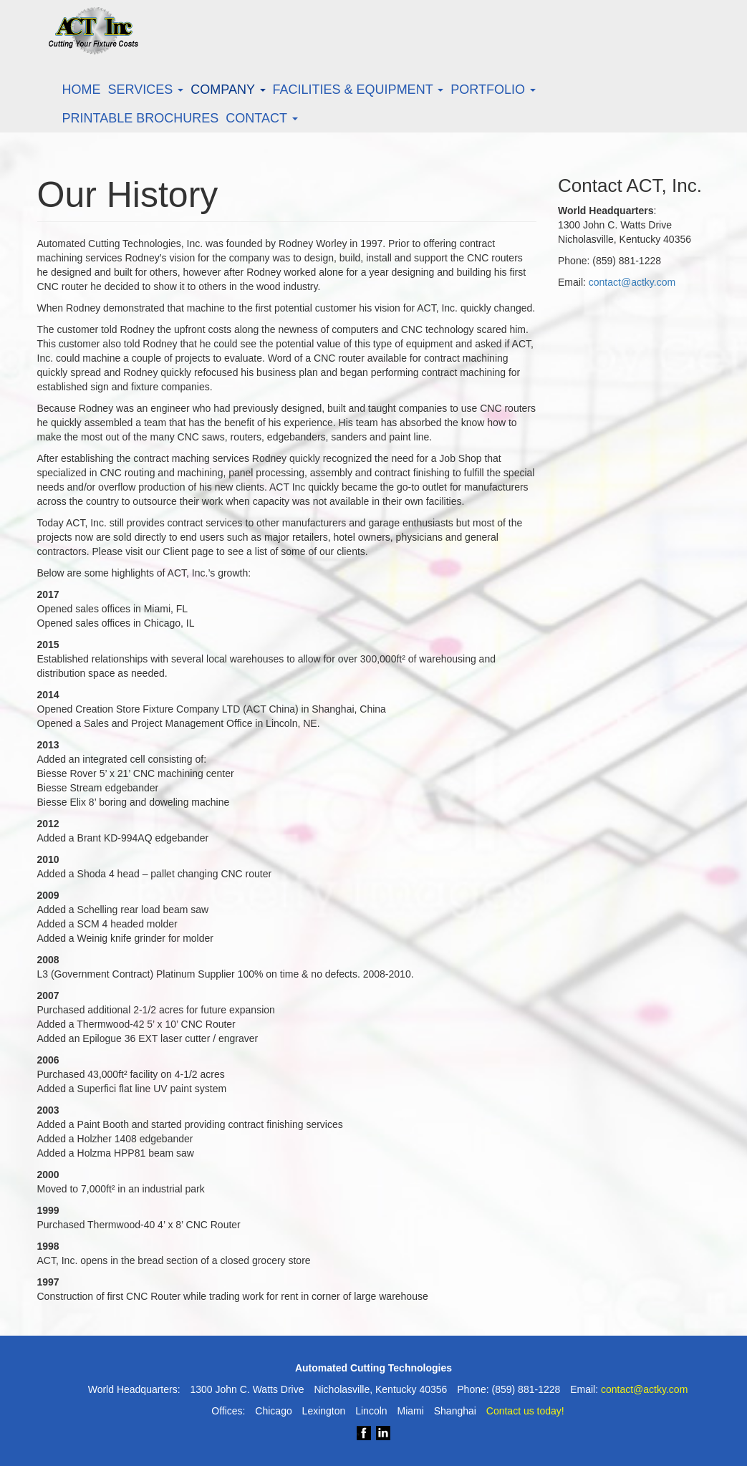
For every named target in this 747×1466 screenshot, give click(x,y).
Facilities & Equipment (358, 89)
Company (228, 89)
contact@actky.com (632, 282)
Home (81, 89)
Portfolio (493, 89)
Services (146, 89)
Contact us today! (525, 1411)
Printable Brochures (140, 118)
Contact (261, 118)
